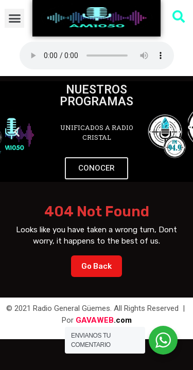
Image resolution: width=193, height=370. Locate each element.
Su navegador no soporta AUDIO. (97, 55)
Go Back (101, 263)
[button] (14, 18)
